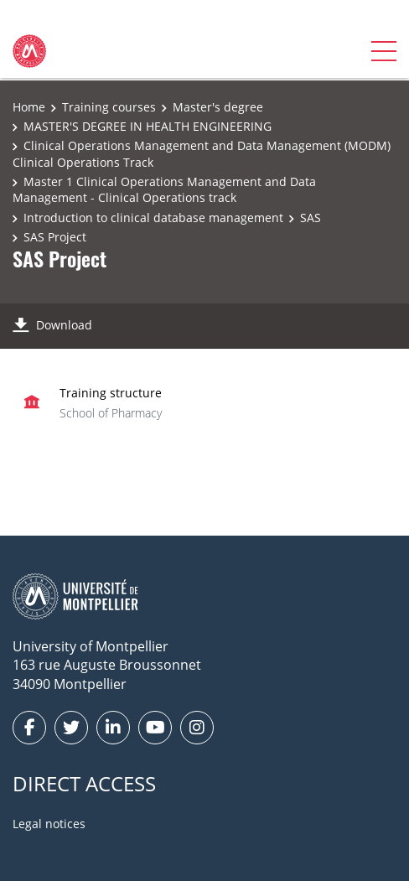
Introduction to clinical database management (153, 217)
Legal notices (49, 824)
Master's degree (218, 107)
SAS (310, 217)
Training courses (109, 107)
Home (29, 107)
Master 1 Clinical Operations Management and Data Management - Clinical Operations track (164, 190)
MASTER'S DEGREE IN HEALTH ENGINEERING (147, 126)
